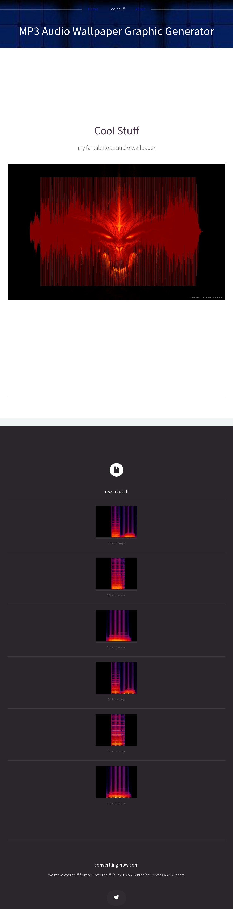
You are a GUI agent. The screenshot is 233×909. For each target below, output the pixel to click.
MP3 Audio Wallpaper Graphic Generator (116, 31)
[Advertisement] (116, 85)
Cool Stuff (116, 131)
